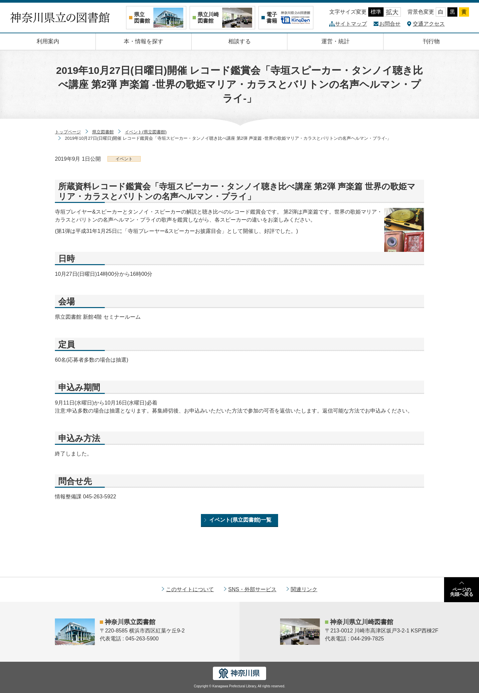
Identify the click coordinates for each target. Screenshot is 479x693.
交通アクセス (429, 24)
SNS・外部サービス (252, 589)
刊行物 (431, 41)
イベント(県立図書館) (146, 131)
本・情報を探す (143, 41)
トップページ (68, 131)
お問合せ (389, 24)
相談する (239, 41)
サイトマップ (351, 24)
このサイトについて (190, 589)
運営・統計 (335, 41)
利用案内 (48, 41)
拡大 (392, 12)
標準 (376, 12)
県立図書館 (103, 131)
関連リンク (304, 589)
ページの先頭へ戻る (461, 592)
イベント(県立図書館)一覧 (240, 520)
